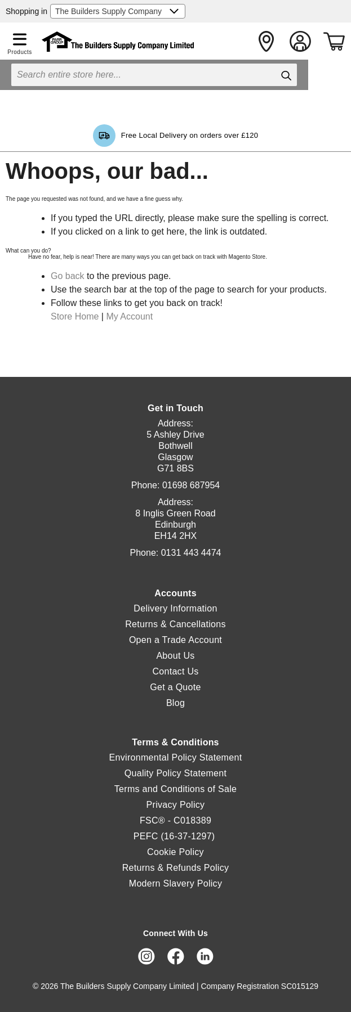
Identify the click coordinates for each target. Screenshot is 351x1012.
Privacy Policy (175, 804)
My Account (129, 316)
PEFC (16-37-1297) (175, 836)
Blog (175, 703)
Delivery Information (175, 608)
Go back (68, 276)
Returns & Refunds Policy (175, 867)
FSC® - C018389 (175, 820)
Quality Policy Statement (176, 773)
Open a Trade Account (175, 640)
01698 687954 (191, 485)
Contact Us (175, 671)
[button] (19, 37)
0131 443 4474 (191, 552)
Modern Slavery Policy (175, 883)
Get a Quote (175, 687)
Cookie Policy (175, 852)
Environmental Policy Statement (175, 757)
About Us (175, 655)
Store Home (75, 316)
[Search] (285, 75)
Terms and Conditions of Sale (175, 789)
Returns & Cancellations (175, 624)
